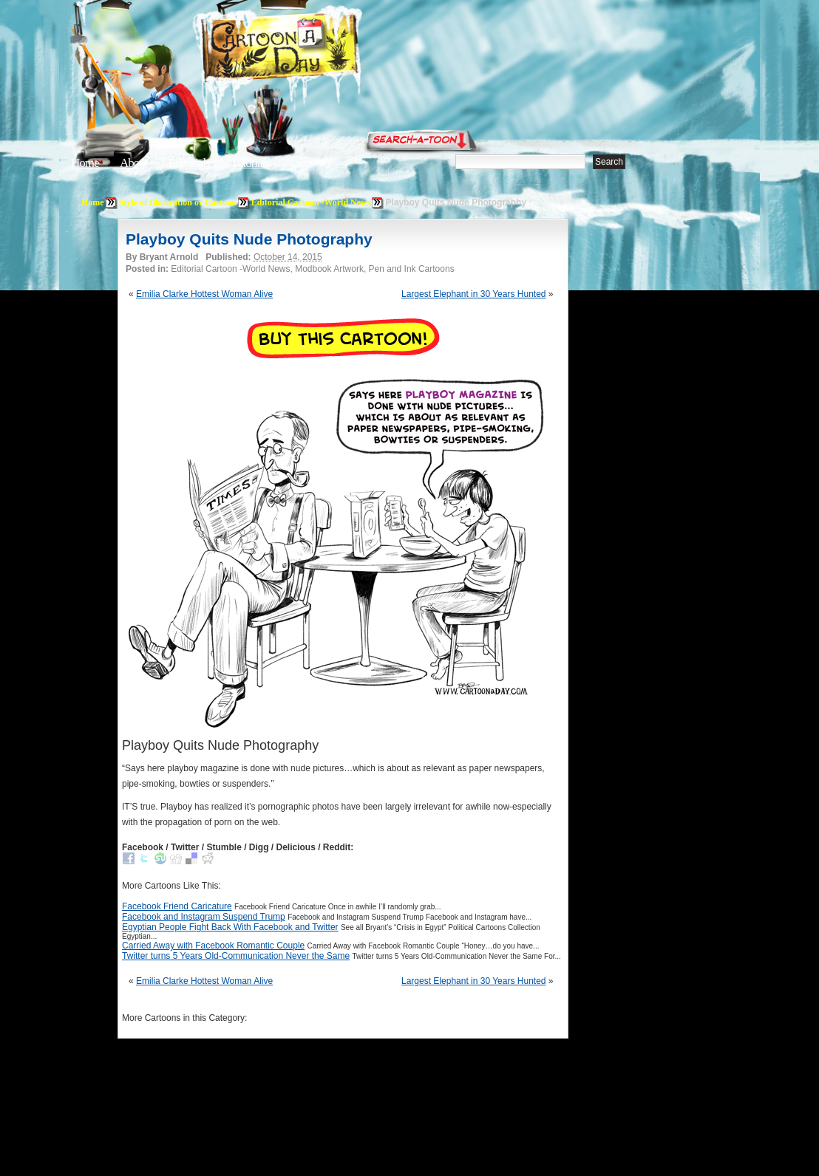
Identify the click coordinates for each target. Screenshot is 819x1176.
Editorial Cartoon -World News (311, 202)
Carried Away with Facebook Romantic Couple (213, 945)
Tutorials (250, 163)
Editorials (189, 163)
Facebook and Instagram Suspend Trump (203, 917)
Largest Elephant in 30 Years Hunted (473, 294)
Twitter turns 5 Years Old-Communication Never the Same (236, 956)
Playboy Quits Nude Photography (249, 238)
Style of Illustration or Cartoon (178, 202)
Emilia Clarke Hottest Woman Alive (204, 294)
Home (85, 163)
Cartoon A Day (316, 49)
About (134, 163)
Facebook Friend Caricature (177, 906)
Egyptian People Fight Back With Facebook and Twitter (230, 927)
